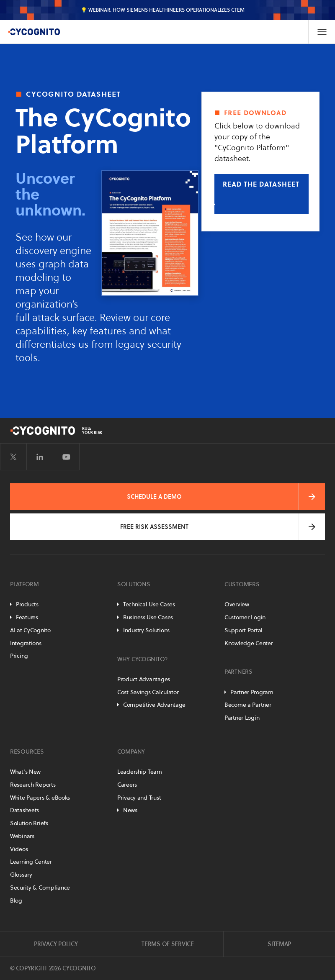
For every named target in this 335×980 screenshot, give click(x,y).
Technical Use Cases (149, 604)
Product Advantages (143, 679)
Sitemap (279, 944)
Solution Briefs (29, 823)
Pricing (19, 656)
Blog (16, 900)
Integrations (25, 643)
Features (27, 617)
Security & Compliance (40, 887)
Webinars (22, 836)
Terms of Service (168, 944)
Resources (27, 751)
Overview (236, 604)
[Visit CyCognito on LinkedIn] (39, 457)
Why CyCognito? (142, 659)
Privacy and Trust (139, 797)
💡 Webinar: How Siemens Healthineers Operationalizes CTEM (163, 9)
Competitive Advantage (154, 704)
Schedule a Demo (154, 497)
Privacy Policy (55, 944)
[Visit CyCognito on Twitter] (13, 457)
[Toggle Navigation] (321, 32)
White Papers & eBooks (40, 797)
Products (27, 604)
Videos (19, 849)
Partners (238, 672)
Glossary (21, 874)
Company (131, 751)
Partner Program (251, 692)
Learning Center (31, 861)
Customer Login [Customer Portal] (244, 617)
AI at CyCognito (30, 630)
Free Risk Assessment (154, 527)
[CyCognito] (34, 32)
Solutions (133, 584)
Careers (127, 784)
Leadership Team (139, 771)
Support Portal (243, 630)
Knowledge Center (248, 643)
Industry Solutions (146, 630)
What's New (25, 771)
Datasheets (24, 810)
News (130, 810)
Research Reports (33, 784)
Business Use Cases (148, 617)
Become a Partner (247, 704)
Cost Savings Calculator (148, 692)
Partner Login (241, 717)
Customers (241, 584)
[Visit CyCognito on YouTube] (66, 457)
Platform (24, 584)
